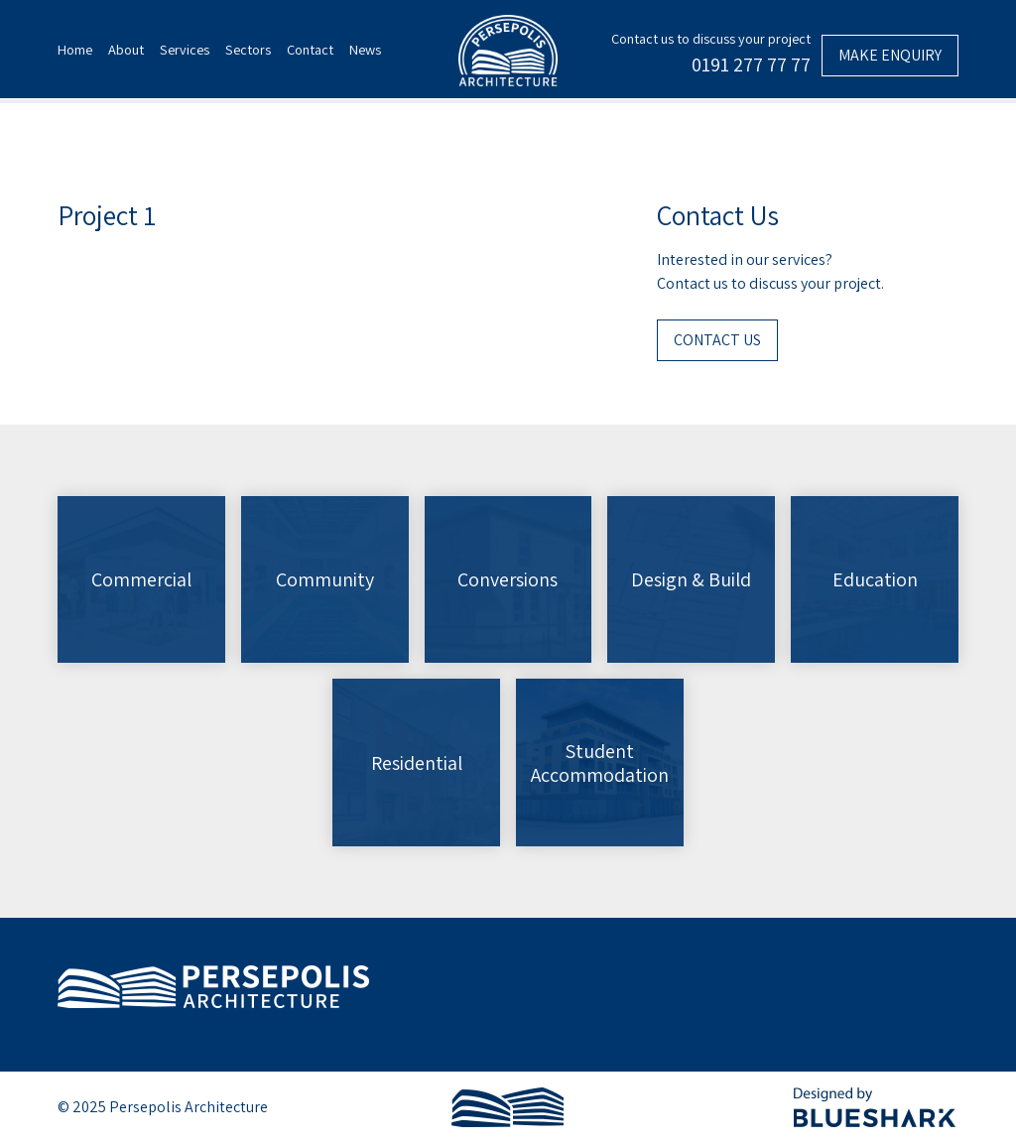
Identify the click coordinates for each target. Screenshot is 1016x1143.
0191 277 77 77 (751, 64)
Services (184, 49)
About (126, 49)
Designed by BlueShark (876, 1107)
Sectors (248, 49)
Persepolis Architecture (213, 986)
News (365, 49)
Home (75, 49)
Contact (310, 49)
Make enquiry (890, 55)
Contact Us (717, 339)
